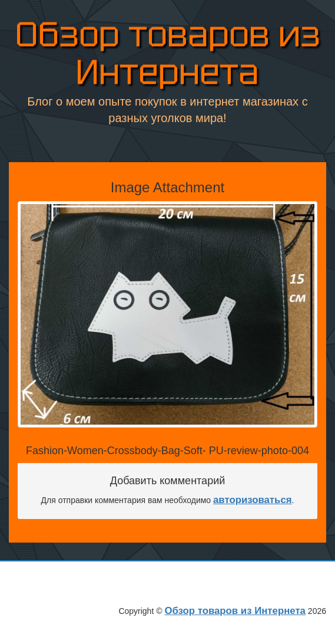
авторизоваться (252, 499)
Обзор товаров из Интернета (167, 55)
